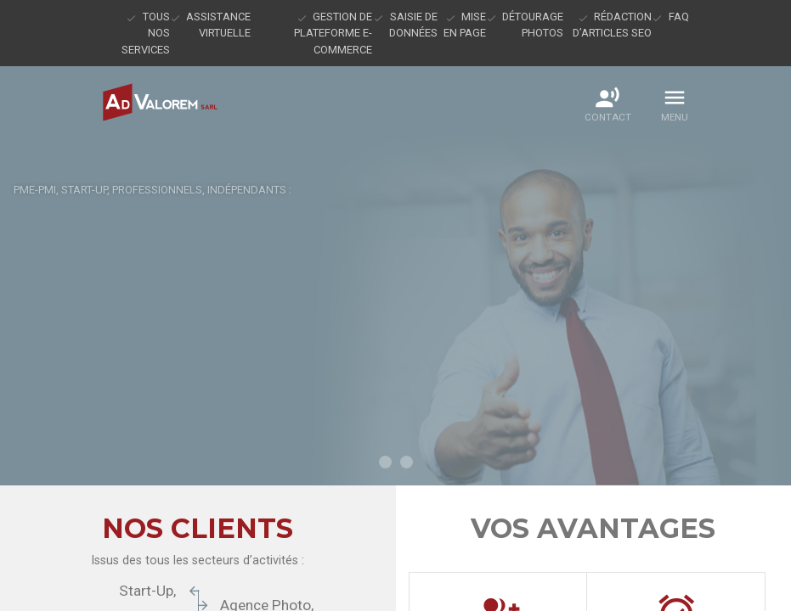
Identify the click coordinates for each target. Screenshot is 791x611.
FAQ (679, 16)
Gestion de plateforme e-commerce (333, 33)
